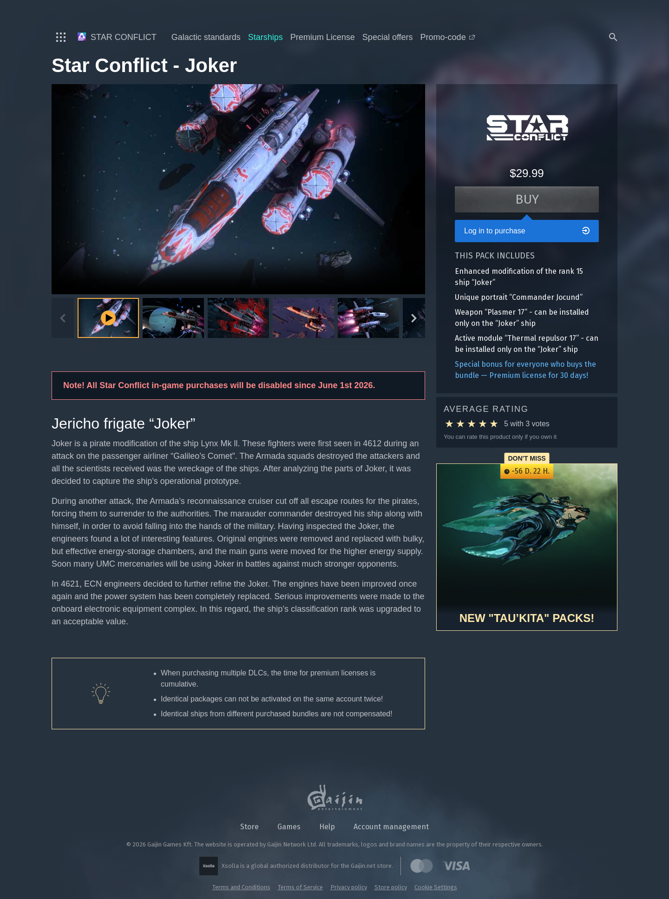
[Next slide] (414, 318)
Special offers (387, 37)
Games (289, 826)
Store (249, 826)
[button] (173, 318)
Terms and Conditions (241, 887)
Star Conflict (117, 37)
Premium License (322, 37)
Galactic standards (206, 37)
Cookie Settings (435, 887)
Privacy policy (348, 887)
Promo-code (447, 37)
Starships (265, 37)
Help (327, 826)
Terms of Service (300, 887)
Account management (391, 826)
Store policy (390, 887)
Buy (527, 199)
